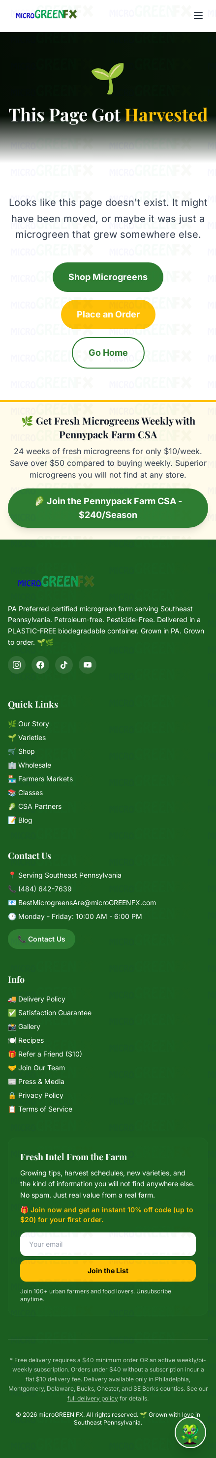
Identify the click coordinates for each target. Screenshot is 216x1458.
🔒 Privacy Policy (35, 1095)
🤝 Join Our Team (36, 1067)
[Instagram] (17, 665)
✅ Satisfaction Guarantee (50, 1012)
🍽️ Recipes (26, 1040)
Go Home (108, 352)
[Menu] (198, 16)
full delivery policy (92, 1398)
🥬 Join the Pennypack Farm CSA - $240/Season (108, 508)
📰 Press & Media (36, 1081)
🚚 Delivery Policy (36, 999)
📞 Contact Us (41, 939)
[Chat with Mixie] (190, 1432)
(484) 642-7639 (45, 889)
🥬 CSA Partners (35, 806)
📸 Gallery (24, 1026)
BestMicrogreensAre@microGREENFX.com (87, 902)
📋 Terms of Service (40, 1109)
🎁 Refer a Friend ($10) (45, 1054)
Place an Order (108, 314)
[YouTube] (87, 665)
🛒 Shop (21, 751)
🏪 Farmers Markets (40, 778)
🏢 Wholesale (29, 765)
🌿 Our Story (28, 723)
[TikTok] (64, 665)
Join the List (108, 1270)
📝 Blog (20, 820)
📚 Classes (25, 792)
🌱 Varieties (27, 737)
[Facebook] (40, 665)
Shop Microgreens (108, 277)
